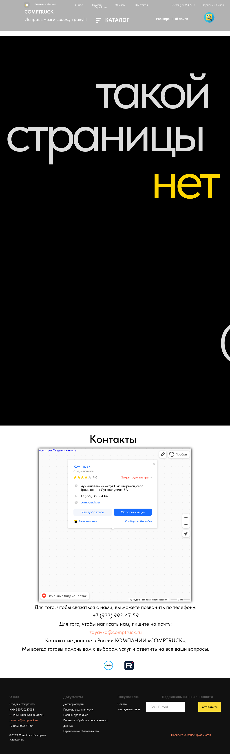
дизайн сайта (181, 737)
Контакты (141, 5)
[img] (129, 665)
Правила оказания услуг (78, 709)
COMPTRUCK (38, 12)
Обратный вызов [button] (212, 5)
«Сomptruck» (26, 704)
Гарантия (100, 7)
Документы (73, 697)
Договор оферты (73, 704)
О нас (79, 5)
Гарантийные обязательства (81, 731)
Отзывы (120, 5)
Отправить (209, 707)
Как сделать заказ (129, 709)
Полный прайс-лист (75, 715)
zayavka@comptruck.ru (115, 632)
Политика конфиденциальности (191, 735)
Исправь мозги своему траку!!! (55, 19)
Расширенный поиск (172, 19)
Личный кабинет (45, 4)
